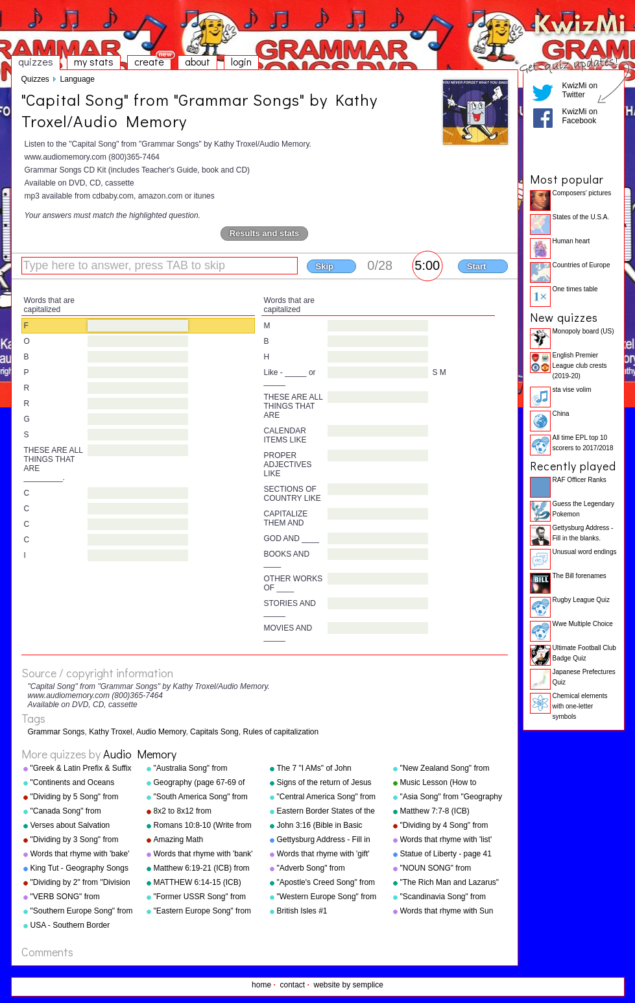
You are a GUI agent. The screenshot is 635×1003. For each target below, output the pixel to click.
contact (292, 984)
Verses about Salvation (70, 825)
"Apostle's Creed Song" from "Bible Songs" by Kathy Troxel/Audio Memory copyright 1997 (326, 883)
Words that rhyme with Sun (447, 910)
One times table (575, 289)
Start (476, 266)
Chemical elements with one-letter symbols (580, 706)
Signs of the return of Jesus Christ (324, 783)
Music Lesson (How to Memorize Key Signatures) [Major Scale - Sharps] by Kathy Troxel (446, 783)
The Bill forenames (579, 575)
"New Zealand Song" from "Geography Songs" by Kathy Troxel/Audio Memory (450, 769)
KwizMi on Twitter (580, 90)
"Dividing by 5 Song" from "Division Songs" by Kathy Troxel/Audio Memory (75, 797)
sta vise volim (572, 389)
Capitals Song (214, 731)
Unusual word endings (585, 551)
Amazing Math (179, 839)
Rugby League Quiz (581, 599)
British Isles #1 (302, 910)
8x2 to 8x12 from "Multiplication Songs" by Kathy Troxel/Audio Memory (201, 811)
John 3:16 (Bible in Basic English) (320, 826)
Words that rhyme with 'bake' (80, 853)
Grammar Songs (56, 731)
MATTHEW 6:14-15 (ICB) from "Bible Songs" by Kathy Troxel (202, 883)
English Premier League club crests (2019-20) (580, 366)
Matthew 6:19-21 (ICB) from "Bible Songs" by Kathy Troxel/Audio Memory (202, 869)
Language (77, 79)
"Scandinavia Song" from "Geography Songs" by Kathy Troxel (450, 897)
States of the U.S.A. (581, 217)
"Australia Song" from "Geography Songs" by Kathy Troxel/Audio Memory (204, 769)
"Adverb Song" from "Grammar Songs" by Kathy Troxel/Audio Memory (324, 869)
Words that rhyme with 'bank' (203, 853)
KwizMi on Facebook (580, 116)
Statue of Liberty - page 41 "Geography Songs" (446, 854)
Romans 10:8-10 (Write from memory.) (203, 826)
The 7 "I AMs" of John (314, 768)
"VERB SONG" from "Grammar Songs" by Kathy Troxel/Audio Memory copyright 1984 (78, 897)
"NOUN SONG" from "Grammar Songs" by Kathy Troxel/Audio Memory (448, 869)
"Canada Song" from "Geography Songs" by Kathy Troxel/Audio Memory (80, 811)
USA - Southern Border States (70, 926)
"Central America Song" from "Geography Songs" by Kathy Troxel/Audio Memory (327, 797)
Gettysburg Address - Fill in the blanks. (323, 840)
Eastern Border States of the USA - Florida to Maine (326, 811)
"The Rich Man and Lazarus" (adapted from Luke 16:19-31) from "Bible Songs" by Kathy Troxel (451, 883)
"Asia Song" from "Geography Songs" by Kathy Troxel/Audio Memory (451, 797)
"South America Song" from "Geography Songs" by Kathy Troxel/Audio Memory (204, 797)
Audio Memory (161, 731)
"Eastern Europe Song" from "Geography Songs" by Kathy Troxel (204, 911)
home (261, 984)
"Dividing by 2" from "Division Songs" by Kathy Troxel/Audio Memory (81, 883)
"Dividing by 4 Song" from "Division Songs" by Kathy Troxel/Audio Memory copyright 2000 (445, 826)
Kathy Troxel (110, 731)
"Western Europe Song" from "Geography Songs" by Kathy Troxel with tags (327, 897)
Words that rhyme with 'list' (446, 839)
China (561, 413)
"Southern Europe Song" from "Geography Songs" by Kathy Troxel (81, 911)
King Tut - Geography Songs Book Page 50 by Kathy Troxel (79, 869)
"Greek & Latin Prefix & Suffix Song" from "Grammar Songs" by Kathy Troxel (82, 769)
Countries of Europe (581, 265)
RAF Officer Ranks (579, 479)
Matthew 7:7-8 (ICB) (435, 811)
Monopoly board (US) (583, 331)
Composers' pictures (582, 193)
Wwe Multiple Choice (583, 623)
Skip (324, 266)
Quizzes (35, 79)
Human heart (571, 241)
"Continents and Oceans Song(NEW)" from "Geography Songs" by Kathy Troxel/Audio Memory (80, 783)
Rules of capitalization (280, 731)
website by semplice (348, 984)
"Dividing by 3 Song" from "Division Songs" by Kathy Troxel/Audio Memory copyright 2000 (75, 840)
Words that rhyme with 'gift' (323, 853)
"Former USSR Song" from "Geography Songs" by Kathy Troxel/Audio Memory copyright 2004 (204, 897)
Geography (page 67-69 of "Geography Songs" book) (199, 783)
